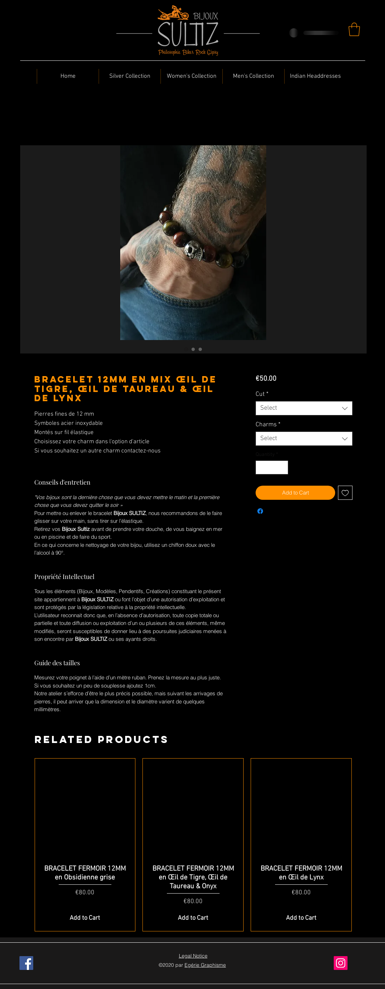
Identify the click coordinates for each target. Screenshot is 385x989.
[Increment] (282, 467)
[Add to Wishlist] (345, 493)
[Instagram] (341, 963)
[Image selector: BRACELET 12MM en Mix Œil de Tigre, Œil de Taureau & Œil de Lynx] (186, 349)
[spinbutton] (272, 467)
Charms (268, 424)
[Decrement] (261, 467)
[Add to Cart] (85, 918)
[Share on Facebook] (260, 511)
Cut (262, 394)
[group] (193, 845)
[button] (354, 29)
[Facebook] (26, 963)
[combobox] (304, 408)
